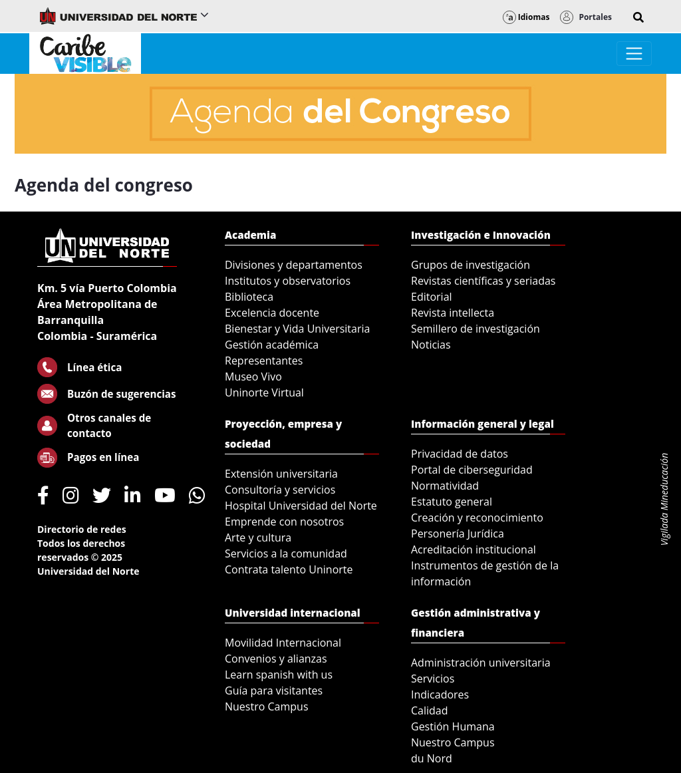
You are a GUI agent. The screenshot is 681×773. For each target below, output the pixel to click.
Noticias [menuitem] (431, 344)
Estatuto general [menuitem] (451, 501)
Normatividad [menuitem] (445, 485)
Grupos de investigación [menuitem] (470, 264)
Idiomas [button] (526, 17)
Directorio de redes (81, 529)
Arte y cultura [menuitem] (258, 537)
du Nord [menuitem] (431, 758)
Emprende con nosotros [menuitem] (284, 521)
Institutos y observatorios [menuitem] (287, 280)
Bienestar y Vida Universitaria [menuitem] (297, 328)
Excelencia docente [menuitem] (272, 312)
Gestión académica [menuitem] (272, 344)
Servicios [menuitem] (432, 678)
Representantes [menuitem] (264, 360)
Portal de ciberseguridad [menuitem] (472, 469)
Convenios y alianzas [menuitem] (276, 658)
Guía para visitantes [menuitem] (274, 690)
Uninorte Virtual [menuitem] (264, 392)
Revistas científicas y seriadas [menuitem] (483, 280)
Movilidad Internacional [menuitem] (283, 642)
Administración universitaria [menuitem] (481, 662)
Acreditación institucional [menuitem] (473, 549)
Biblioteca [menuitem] (249, 296)
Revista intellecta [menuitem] (452, 312)
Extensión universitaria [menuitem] (281, 473)
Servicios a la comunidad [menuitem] (286, 553)
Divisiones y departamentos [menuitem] (293, 264)
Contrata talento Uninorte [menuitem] (289, 569)
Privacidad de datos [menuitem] (459, 453)
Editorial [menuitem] (431, 296)
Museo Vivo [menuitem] (253, 376)
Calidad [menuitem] (429, 710)
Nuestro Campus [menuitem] (267, 706)
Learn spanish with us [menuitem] (279, 674)
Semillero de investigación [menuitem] (475, 328)
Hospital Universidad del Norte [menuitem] (301, 505)
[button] (638, 17)
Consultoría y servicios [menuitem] (280, 489)
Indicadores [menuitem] (440, 694)
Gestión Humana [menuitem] (453, 726)
